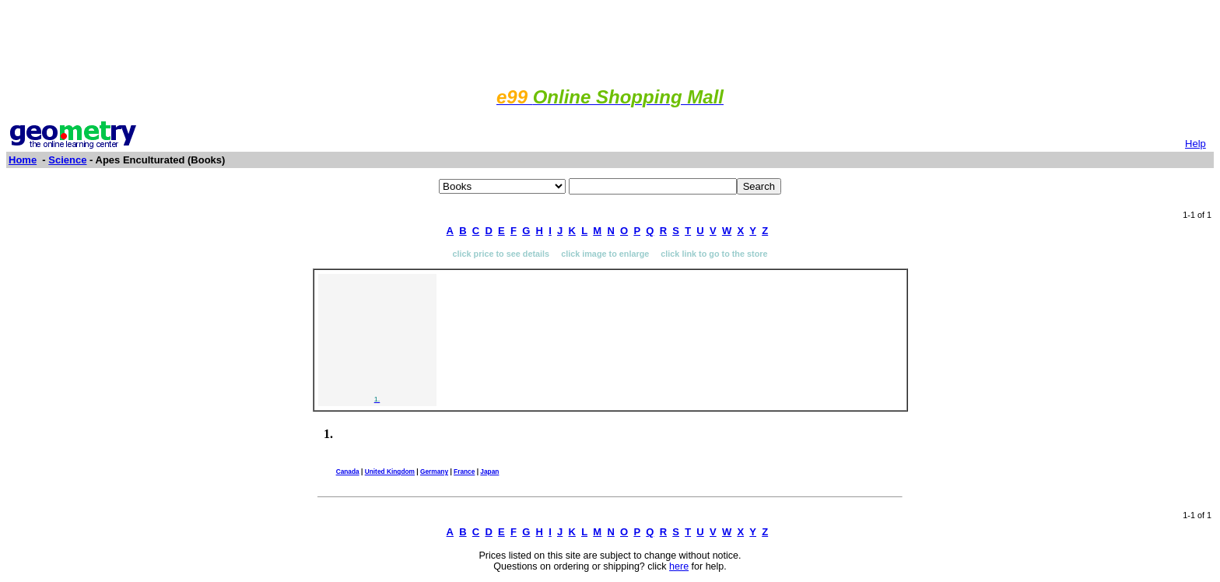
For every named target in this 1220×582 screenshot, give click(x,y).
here (679, 566)
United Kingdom (390, 471)
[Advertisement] (610, 41)
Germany (434, 471)
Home (23, 160)
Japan (489, 471)
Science (67, 160)
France (464, 471)
